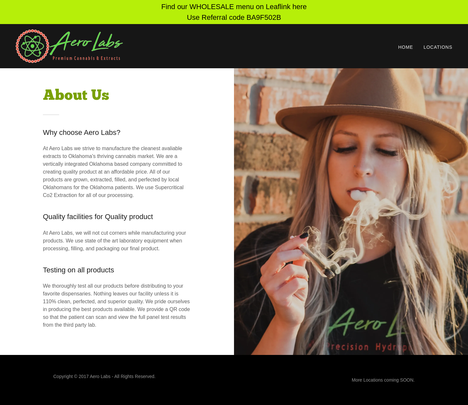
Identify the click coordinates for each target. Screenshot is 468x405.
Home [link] (405, 47)
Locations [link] (437, 47)
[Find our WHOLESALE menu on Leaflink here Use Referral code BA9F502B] (234, 12)
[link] (69, 45)
